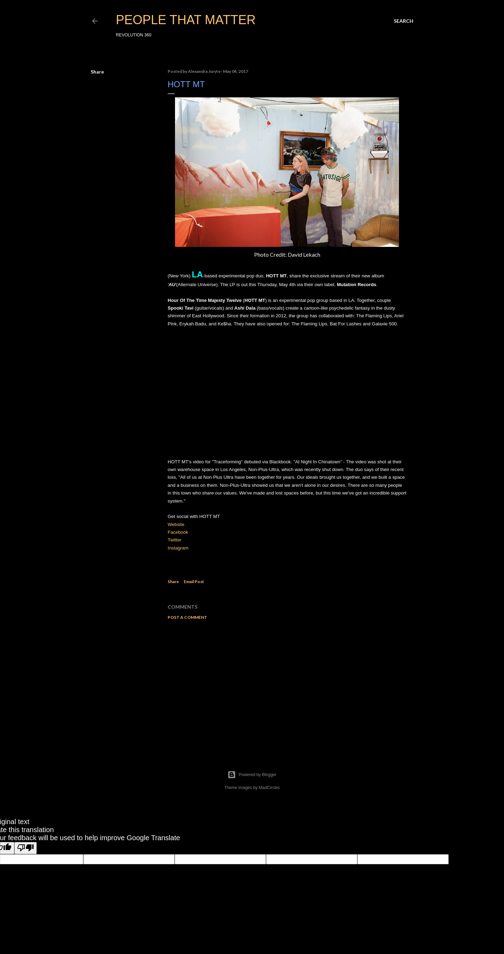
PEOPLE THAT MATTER (185, 20)
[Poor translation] (25, 848)
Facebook (178, 532)
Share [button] (97, 72)
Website (176, 524)
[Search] (403, 21)
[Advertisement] (287, 686)
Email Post (194, 581)
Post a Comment (187, 617)
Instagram (178, 548)
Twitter (174, 539)
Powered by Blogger (251, 774)
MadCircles (269, 787)
